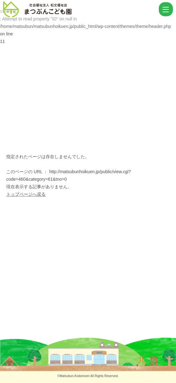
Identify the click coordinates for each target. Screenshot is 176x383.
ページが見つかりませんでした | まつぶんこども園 (80, 9)
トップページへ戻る (26, 194)
